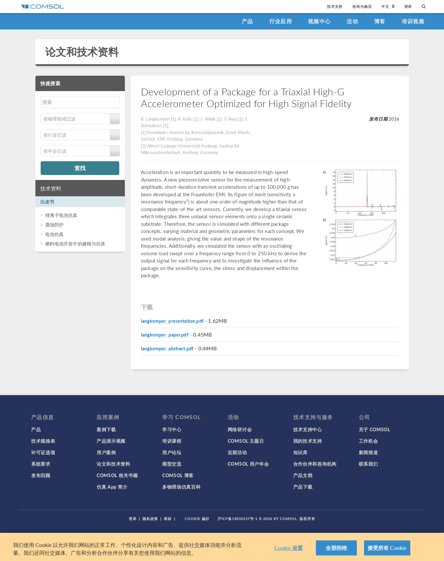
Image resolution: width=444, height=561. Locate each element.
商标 (168, 518)
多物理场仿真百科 (181, 486)
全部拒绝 (336, 547)
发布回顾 (40, 475)
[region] (222, 547)
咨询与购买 (362, 6)
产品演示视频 (111, 440)
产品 (247, 21)
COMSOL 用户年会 (248, 463)
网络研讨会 (240, 429)
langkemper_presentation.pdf (172, 321)
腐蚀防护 (54, 224)
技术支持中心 (307, 429)
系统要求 (40, 463)
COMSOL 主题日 (246, 440)
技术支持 (334, 6)
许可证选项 (43, 452)
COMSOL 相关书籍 (117, 475)
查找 (80, 168)
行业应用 (280, 21)
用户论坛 (172, 452)
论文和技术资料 (82, 51)
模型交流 (172, 463)
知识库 (300, 452)
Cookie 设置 (288, 547)
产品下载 (303, 486)
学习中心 (172, 429)
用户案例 (106, 452)
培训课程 (172, 440)
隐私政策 (150, 518)
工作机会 (368, 440)
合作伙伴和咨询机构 (315, 463)
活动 (352, 21)
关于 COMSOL (374, 429)
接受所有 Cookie (387, 547)
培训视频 (413, 21)
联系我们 (368, 463)
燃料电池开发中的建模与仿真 (75, 243)
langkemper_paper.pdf (164, 334)
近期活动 (237, 452)
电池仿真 (54, 234)
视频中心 (319, 21)
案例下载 (106, 429)
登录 (408, 6)
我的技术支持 (307, 440)
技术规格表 (43, 440)
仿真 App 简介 (112, 486)
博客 (380, 21)
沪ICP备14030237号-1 (238, 518)
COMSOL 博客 (178, 475)
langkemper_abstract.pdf (167, 348)
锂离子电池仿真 (61, 215)
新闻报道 (368, 452)
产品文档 (303, 475)
